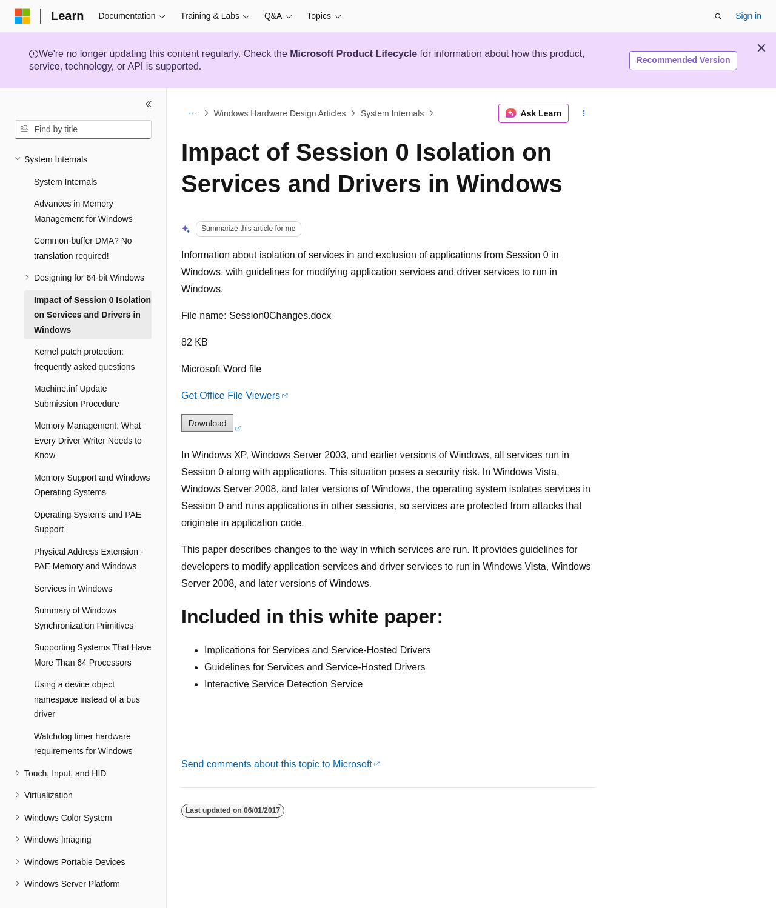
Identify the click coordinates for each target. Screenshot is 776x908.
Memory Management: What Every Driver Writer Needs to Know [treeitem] (88, 412)
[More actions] (584, 113)
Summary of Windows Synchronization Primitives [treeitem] (83, 589)
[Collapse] (148, 104)
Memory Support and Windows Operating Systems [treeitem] (92, 456)
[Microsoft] (22, 16)
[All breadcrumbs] (191, 113)
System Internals (392, 113)
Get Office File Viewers (230, 395)
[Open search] (718, 16)
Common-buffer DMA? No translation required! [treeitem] (83, 219)
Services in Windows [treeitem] (73, 560)
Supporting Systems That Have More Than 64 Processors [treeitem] (93, 626)
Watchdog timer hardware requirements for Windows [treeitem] (83, 715)
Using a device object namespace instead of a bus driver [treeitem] (87, 670)
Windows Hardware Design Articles (280, 113)
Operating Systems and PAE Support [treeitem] (87, 493)
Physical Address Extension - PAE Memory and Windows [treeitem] (89, 530)
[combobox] (83, 129)
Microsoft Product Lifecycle (353, 53)
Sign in (748, 16)
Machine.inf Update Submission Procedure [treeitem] (76, 367)
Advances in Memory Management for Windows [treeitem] (83, 182)
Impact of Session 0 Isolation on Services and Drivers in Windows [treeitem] (92, 286)
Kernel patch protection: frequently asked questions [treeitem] (84, 330)
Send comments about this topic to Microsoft (276, 764)
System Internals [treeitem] (65, 153)
